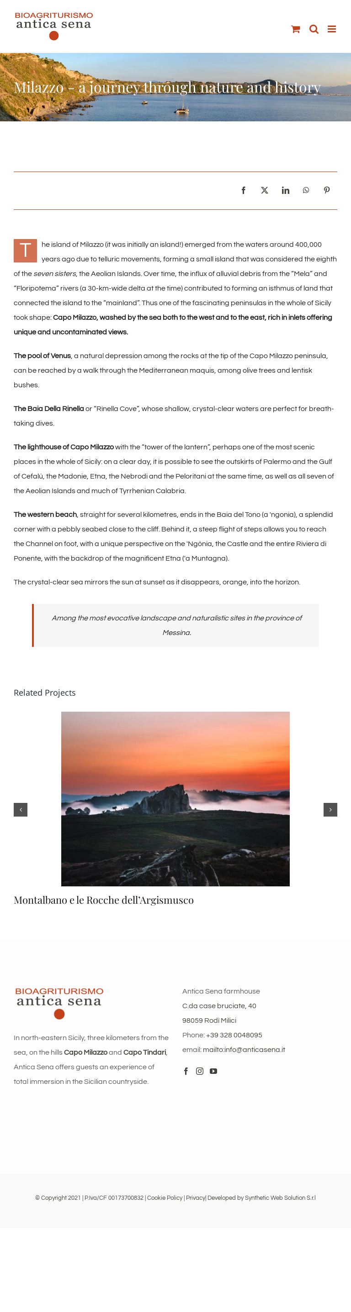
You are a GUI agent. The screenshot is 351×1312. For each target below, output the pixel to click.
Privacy (195, 1198)
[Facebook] (243, 190)
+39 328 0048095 (234, 1035)
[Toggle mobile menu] (332, 29)
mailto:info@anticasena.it (244, 1049)
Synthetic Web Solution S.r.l (280, 1198)
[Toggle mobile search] (314, 29)
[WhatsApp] (306, 190)
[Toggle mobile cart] (295, 29)
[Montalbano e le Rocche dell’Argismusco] (175, 715)
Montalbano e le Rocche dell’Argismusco (104, 899)
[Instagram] (199, 1071)
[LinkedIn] (285, 190)
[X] (264, 190)
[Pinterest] (326, 190)
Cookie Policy (164, 1198)
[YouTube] (213, 1071)
